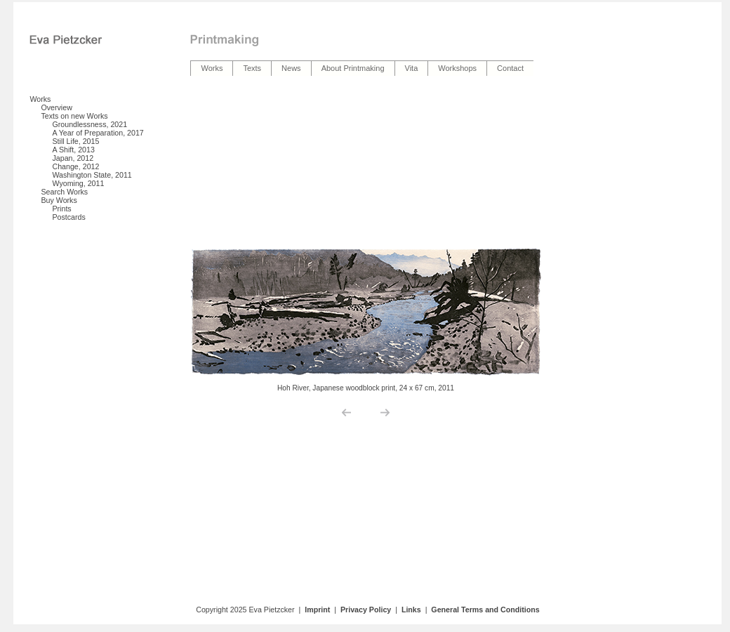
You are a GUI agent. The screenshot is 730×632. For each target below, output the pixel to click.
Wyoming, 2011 (78, 183)
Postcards (68, 217)
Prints (61, 208)
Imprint (317, 609)
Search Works (64, 191)
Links (411, 609)
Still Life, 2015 (75, 141)
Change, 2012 (75, 166)
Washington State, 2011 (91, 175)
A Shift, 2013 (73, 149)
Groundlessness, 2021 (89, 124)
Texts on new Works (74, 116)
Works (40, 99)
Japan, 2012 (72, 158)
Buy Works (59, 200)
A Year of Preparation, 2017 (97, 133)
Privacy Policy (365, 609)
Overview (56, 107)
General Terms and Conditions (485, 609)
